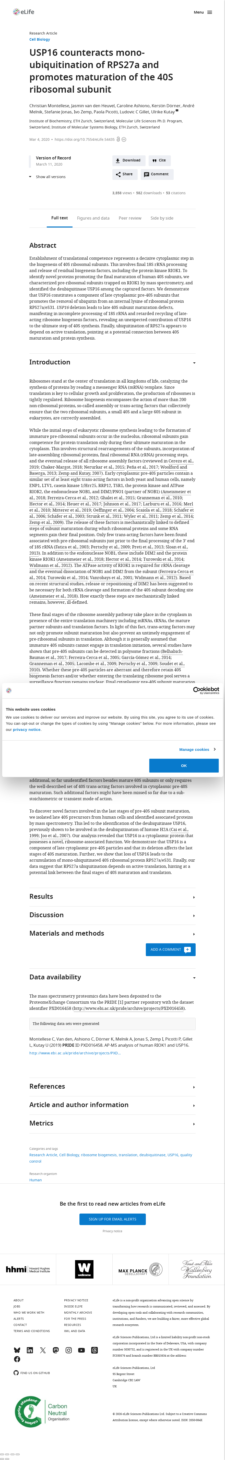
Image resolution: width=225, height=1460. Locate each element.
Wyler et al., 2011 (141, 516)
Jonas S (141, 1039)
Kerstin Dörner (166, 106)
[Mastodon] (55, 1352)
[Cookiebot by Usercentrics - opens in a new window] (196, 690)
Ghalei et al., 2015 (117, 498)
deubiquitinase (152, 1155)
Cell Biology (39, 40)
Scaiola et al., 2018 (154, 510)
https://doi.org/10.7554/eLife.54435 (85, 139)
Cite (162, 161)
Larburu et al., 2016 (162, 504)
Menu (199, 13)
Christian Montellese (49, 106)
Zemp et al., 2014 (176, 516)
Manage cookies (194, 749)
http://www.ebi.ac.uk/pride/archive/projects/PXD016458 (128, 1008)
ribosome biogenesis (99, 1155)
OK (184, 765)
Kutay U (41, 1045)
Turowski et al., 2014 (163, 559)
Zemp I (156, 1039)
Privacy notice (112, 1231)
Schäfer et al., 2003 (66, 516)
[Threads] (94, 1352)
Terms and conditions (32, 1331)
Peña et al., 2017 (142, 467)
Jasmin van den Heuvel (93, 106)
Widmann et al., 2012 (49, 566)
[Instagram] (68, 1352)
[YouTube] (81, 1352)
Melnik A (123, 1039)
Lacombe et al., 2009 (96, 664)
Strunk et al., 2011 (104, 516)
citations (176, 193)
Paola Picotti (106, 112)
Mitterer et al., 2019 (71, 510)
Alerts (19, 1319)
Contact (20, 1325)
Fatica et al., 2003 (72, 547)
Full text (59, 218)
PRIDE (68, 1045)
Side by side (162, 218)
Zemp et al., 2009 (45, 523)
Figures (93, 218)
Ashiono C (84, 1039)
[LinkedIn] (29, 1352)
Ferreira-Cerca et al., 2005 (94, 658)
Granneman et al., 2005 (51, 664)
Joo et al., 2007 (55, 836)
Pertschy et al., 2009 (110, 547)
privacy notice (27, 729)
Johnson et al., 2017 (122, 504)
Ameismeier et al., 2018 (80, 559)
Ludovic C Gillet (134, 112)
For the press (75, 1319)
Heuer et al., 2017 (84, 504)
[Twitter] (42, 1352)
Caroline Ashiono (133, 106)
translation (128, 1155)
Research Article (43, 33)
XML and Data (74, 1331)
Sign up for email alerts (112, 1219)
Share (128, 174)
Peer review (130, 218)
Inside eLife (73, 1306)
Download (131, 161)
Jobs (17, 1306)
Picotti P (173, 1039)
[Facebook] (17, 1361)
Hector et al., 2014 (47, 504)
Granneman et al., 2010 (159, 498)
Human (35, 1180)
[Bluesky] (17, 1352)
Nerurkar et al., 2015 (104, 467)
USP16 (173, 1155)
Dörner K (104, 1039)
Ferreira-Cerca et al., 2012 (73, 498)
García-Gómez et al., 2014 (146, 658)
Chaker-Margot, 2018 (61, 467)
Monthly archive (78, 1313)
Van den (64, 1039)
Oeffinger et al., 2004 (113, 510)
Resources (72, 1325)
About (19, 1300)
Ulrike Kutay (163, 112)
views (122, 193)
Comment (161, 175)
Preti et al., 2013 (147, 547)
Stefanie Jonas (58, 112)
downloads (149, 193)
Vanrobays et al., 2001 (111, 578)
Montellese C (41, 1039)
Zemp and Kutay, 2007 (79, 473)
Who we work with (29, 1313)
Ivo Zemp (83, 112)
